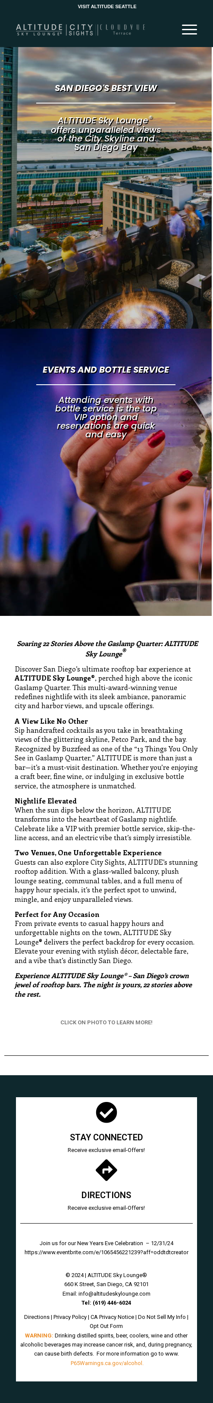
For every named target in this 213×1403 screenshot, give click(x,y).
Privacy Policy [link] (70, 1317)
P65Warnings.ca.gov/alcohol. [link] (107, 1363)
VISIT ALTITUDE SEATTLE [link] (107, 6)
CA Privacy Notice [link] (112, 1317)
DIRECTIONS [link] (106, 1195)
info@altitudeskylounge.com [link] (114, 1293)
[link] (88, 30)
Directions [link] (37, 1317)
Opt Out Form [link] (106, 1326)
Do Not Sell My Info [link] (162, 1317)
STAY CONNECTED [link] (106, 1137)
